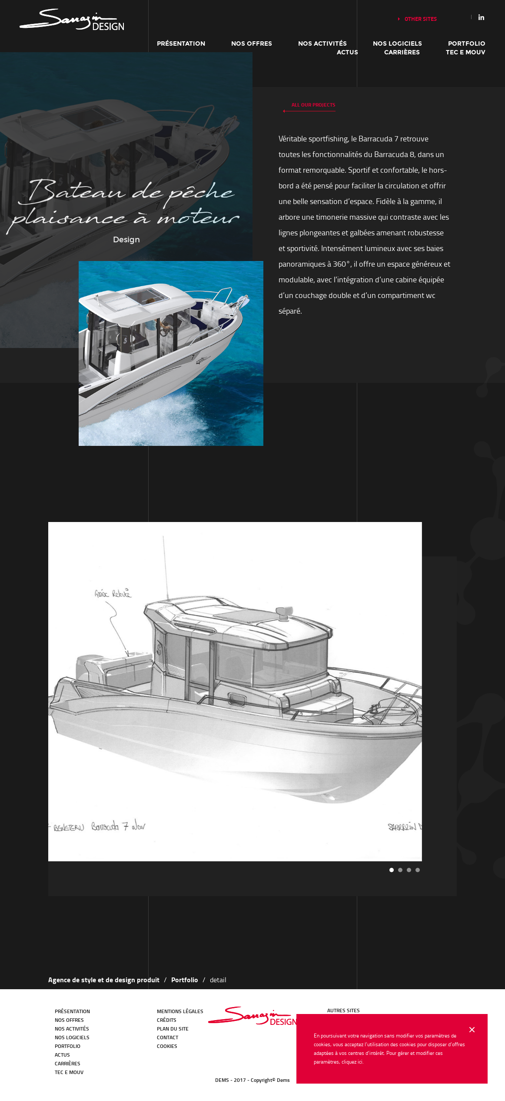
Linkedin (481, 17)
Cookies (167, 1046)
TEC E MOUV (465, 52)
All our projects (314, 104)
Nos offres (251, 43)
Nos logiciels (397, 43)
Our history (72, 19)
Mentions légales (180, 1011)
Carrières (402, 52)
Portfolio (466, 43)
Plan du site (173, 1028)
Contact (167, 1037)
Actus (347, 52)
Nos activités (322, 43)
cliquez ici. (353, 1061)
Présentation (181, 43)
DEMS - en (252, 1016)
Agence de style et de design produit (103, 979)
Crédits (166, 1020)
